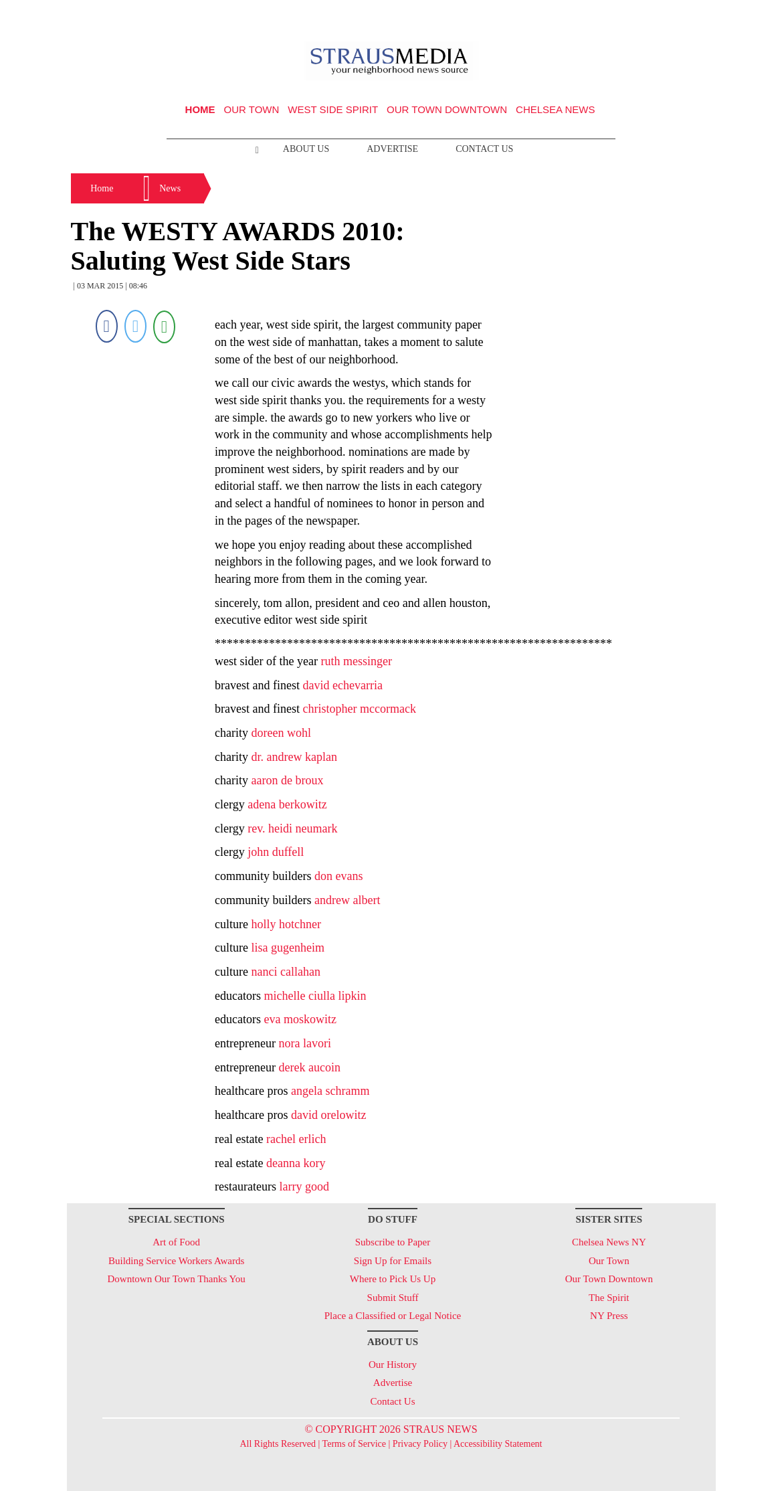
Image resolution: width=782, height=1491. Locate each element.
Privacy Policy (420, 1444)
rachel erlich (296, 1139)
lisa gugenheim (288, 947)
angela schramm (330, 1091)
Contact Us (484, 149)
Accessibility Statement (498, 1444)
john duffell (276, 852)
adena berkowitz (287, 804)
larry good (304, 1186)
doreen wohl (281, 732)
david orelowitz (328, 1115)
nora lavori (305, 1043)
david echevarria (343, 685)
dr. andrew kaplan (294, 757)
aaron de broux (288, 780)
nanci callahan (286, 971)
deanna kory (295, 1163)
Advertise (392, 149)
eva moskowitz (300, 1019)
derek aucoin (309, 1067)
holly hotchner (286, 924)
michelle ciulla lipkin (315, 995)
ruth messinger (356, 661)
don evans (338, 876)
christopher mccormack (359, 708)
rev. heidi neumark (292, 828)
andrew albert (347, 900)
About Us (306, 149)
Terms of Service (354, 1444)
